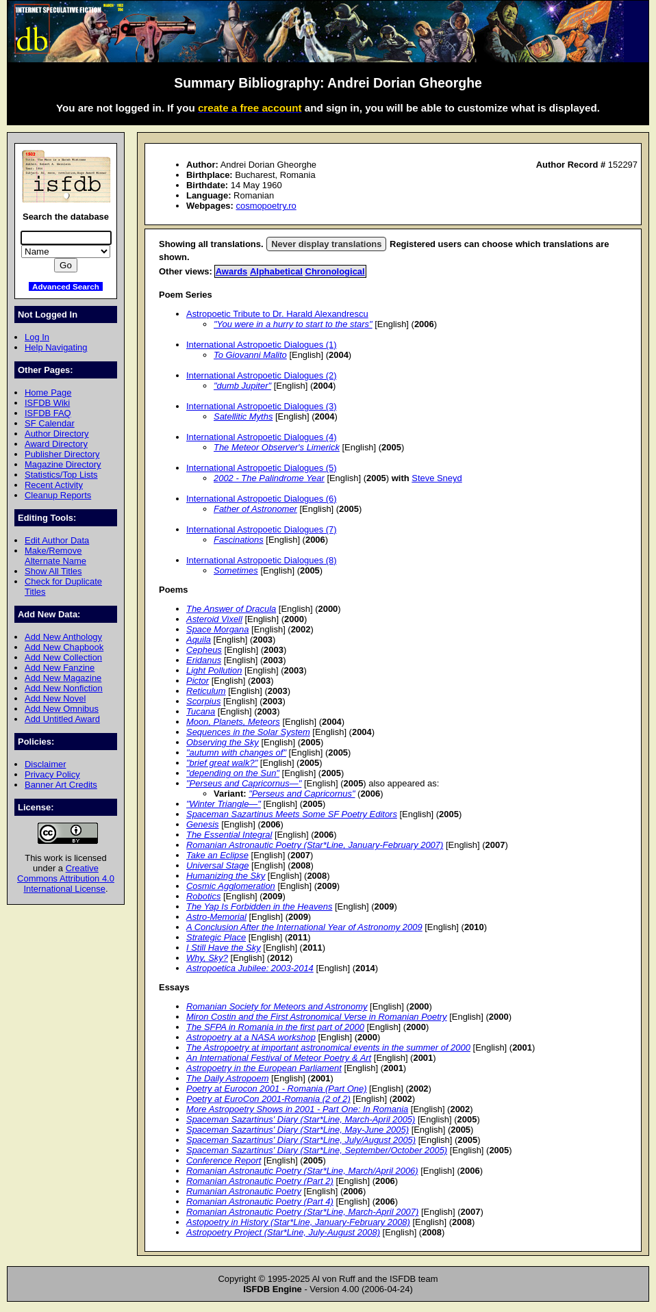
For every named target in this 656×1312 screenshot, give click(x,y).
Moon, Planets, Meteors (233, 722)
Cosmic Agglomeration (230, 886)
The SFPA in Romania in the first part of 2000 (275, 1027)
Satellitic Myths (243, 416)
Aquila (198, 639)
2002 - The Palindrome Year (269, 478)
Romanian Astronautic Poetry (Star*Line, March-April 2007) (302, 1212)
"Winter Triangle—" (223, 804)
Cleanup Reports (58, 495)
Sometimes (236, 570)
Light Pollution (214, 670)
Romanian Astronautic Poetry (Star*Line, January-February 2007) (314, 845)
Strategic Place (216, 937)
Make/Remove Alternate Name (55, 555)
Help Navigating (56, 347)
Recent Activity (54, 485)
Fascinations (239, 540)
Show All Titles (53, 571)
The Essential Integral (229, 834)
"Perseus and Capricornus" (302, 793)
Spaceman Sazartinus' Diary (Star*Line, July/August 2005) (301, 1140)
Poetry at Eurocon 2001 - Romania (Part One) (276, 1088)
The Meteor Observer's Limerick (277, 447)
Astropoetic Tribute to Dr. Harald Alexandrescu (277, 314)
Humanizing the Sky (225, 876)
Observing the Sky (222, 742)
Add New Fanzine (59, 668)
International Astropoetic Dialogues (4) (261, 437)
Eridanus (203, 660)
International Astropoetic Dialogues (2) (261, 375)
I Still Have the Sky (223, 947)
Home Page (48, 392)
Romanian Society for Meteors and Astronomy (276, 1006)
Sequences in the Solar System (248, 732)
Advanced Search (65, 286)
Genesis (202, 824)
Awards (232, 271)
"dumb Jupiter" (242, 386)
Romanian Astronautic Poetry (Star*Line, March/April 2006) (302, 1171)
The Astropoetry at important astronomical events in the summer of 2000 (328, 1047)
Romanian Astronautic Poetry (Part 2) (259, 1181)
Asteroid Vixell (214, 619)
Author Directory (57, 433)
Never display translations (326, 244)
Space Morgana (217, 629)
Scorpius (203, 701)
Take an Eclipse (217, 855)
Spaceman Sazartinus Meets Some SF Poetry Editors (291, 814)
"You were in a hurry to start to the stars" (293, 324)
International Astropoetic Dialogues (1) (261, 344)
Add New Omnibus (62, 709)
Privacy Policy (52, 774)
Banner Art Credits (61, 785)
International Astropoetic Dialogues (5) (261, 468)
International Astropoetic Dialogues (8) (261, 560)
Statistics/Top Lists (61, 475)
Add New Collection (63, 657)
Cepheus (204, 650)
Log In (37, 337)
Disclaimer (45, 764)
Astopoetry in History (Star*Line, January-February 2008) (298, 1222)
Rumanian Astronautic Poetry (243, 1191)
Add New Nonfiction (64, 688)
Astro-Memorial (216, 917)
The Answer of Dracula (231, 609)
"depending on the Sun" (232, 773)
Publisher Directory (62, 454)
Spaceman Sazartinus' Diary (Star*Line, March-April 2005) (300, 1119)
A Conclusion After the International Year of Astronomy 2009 (304, 927)
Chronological (335, 271)
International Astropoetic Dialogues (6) (261, 498)
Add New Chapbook (64, 647)
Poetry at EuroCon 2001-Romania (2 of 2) (268, 1099)
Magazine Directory (63, 464)
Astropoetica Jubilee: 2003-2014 (250, 968)
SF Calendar (50, 423)
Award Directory (56, 444)
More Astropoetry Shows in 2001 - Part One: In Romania (297, 1109)
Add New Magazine (63, 678)
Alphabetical (276, 271)
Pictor (197, 681)
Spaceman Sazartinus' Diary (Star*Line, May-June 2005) (297, 1129)
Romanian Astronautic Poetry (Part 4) (259, 1201)
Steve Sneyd (437, 478)
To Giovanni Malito (250, 355)
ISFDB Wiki (47, 403)
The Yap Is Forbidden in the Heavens (259, 906)
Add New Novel (55, 698)
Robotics (203, 896)
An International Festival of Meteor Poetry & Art (278, 1058)
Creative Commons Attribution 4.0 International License (65, 878)
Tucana (200, 711)
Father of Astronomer (255, 509)
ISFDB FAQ (48, 413)
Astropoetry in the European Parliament (264, 1068)
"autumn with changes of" (236, 752)
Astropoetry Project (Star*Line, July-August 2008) (283, 1232)
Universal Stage (217, 865)
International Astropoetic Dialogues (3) (261, 406)
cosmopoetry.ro (266, 206)
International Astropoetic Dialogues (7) (261, 529)
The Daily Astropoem (227, 1078)
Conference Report (223, 1160)
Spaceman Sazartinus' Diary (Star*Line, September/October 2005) (316, 1150)
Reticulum (206, 691)
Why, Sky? (207, 958)
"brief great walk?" (221, 763)
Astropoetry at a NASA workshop (251, 1037)
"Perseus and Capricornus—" (243, 783)
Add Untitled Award (62, 719)
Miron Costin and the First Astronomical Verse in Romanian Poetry (316, 1017)
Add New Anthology (63, 637)
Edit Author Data (57, 540)
